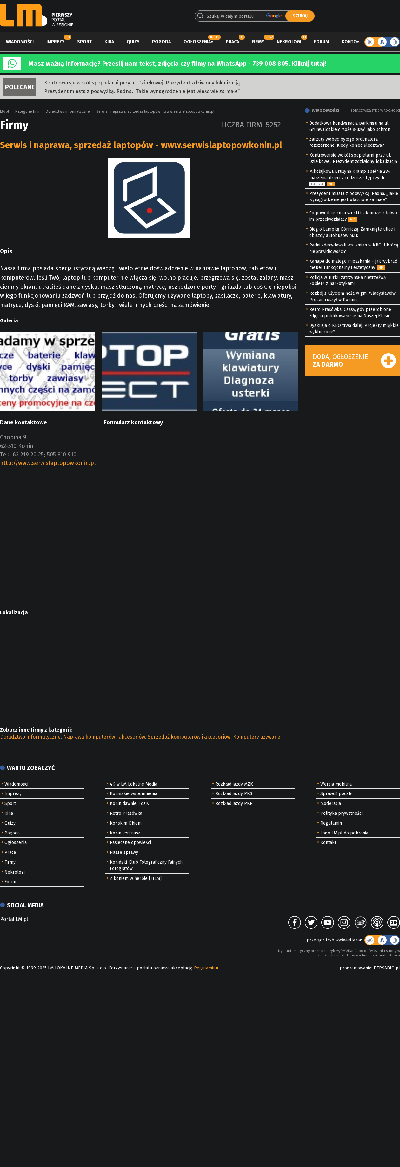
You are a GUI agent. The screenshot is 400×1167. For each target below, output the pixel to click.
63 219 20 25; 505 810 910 (45, 454)
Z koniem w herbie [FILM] (136, 878)
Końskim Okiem (126, 823)
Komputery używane (256, 737)
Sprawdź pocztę (336, 793)
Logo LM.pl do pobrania (344, 833)
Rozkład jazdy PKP (234, 803)
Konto (349, 41)
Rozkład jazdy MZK (234, 784)
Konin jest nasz (125, 833)
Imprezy (55, 41)
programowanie (355, 968)
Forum (321, 41)
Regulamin (331, 823)
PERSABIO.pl (387, 968)
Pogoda (161, 41)
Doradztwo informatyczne (68, 111)
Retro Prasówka (126, 813)
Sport (84, 41)
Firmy (258, 41)
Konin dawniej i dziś (129, 803)
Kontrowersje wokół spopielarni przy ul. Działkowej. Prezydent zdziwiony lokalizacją (142, 83)
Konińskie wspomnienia (133, 793)
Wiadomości (20, 41)
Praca (232, 41)
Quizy (133, 41)
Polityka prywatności (341, 813)
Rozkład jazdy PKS (233, 793)
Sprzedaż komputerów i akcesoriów (189, 737)
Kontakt (328, 842)
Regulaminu (206, 968)
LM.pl (4, 111)
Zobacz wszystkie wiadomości (375, 111)
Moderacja (330, 803)
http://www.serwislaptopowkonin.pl (48, 463)
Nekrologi (289, 41)
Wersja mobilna (336, 784)
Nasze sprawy (124, 852)
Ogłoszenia (197, 41)
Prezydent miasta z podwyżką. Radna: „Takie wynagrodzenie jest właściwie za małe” (142, 91)
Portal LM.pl (14, 919)
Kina (109, 41)
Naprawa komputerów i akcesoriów (104, 737)
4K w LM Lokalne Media (133, 784)
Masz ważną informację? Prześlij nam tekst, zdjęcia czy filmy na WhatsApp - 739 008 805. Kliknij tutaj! (177, 63)
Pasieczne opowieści (130, 842)
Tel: (5, 454)
